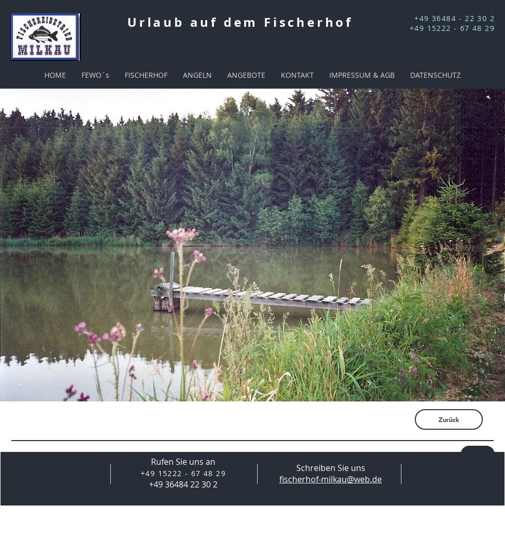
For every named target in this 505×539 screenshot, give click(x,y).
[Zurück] (449, 419)
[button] (252, 245)
